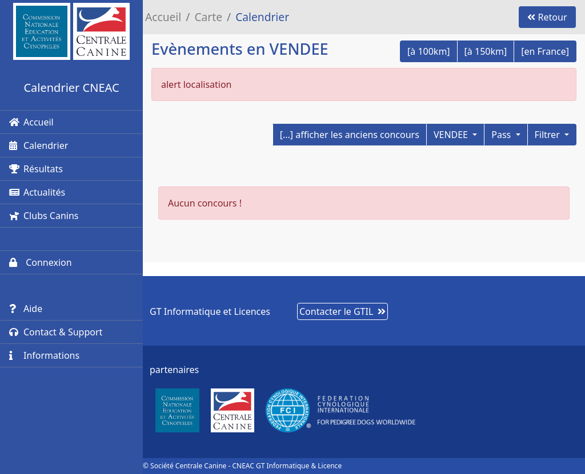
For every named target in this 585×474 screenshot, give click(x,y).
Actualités (37, 192)
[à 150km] (485, 51)
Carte (208, 17)
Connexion (40, 262)
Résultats (36, 169)
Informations (44, 355)
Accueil (31, 122)
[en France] (545, 51)
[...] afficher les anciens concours (349, 134)
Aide (25, 308)
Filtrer (548, 134)
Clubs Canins (43, 215)
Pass (502, 134)
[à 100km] (428, 51)
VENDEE (452, 134)
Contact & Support (55, 332)
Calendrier (38, 145)
